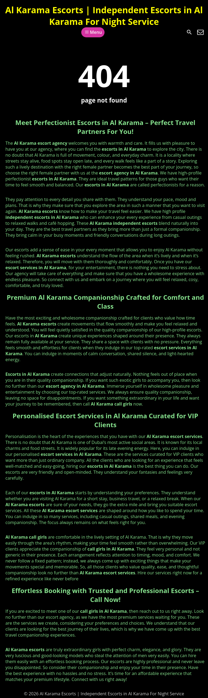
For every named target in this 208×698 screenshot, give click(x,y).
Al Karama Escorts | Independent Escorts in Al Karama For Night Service (104, 15)
